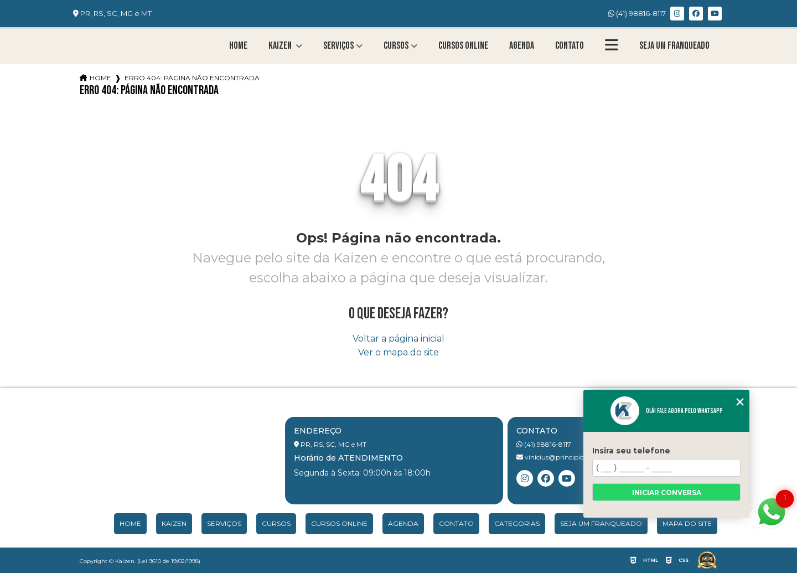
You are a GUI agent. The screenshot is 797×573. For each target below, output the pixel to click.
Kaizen (280, 45)
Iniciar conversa (666, 492)
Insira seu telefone (631, 450)
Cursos (396, 45)
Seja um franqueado (674, 45)
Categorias (517, 523)
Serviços (338, 45)
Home (238, 45)
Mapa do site (687, 523)
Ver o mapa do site (398, 352)
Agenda (521, 45)
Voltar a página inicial (398, 338)
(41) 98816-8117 (637, 13)
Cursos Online (463, 45)
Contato (569, 45)
